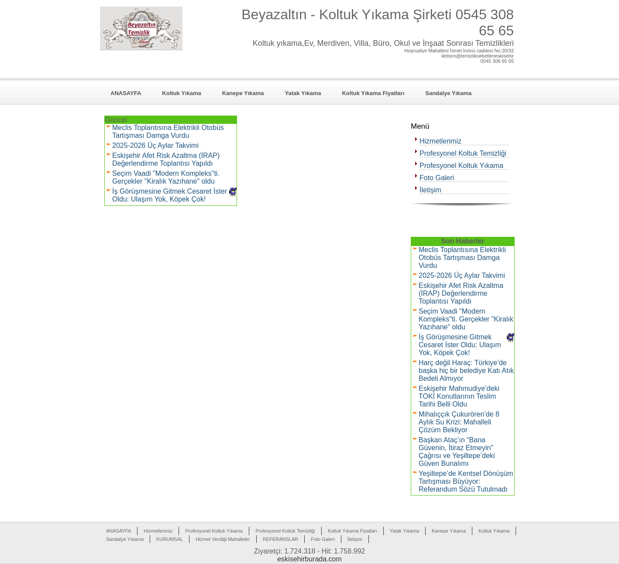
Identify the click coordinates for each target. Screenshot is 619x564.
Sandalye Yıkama (448, 93)
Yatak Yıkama (303, 93)
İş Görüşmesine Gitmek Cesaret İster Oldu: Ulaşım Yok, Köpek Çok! (169, 195)
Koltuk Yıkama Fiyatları (373, 93)
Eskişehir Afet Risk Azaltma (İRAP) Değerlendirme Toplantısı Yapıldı (166, 159)
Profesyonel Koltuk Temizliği (463, 153)
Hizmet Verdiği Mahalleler (223, 539)
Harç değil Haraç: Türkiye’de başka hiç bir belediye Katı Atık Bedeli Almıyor (466, 370)
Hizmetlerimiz (440, 141)
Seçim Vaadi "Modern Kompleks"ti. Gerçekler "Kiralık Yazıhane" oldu (166, 177)
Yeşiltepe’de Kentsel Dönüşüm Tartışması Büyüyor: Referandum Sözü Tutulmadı (466, 481)
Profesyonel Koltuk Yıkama (461, 165)
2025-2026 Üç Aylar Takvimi (155, 145)
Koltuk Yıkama (181, 93)
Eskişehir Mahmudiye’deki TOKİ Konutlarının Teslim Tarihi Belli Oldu (459, 396)
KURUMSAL (169, 539)
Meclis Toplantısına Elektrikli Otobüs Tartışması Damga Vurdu (168, 131)
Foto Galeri (437, 177)
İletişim (430, 190)
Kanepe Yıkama (243, 93)
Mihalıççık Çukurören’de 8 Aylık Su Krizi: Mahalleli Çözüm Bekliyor (459, 422)
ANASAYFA (125, 93)
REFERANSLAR (280, 539)
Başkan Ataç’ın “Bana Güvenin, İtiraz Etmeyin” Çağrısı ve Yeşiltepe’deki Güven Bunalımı (457, 451)
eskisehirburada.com (309, 559)
